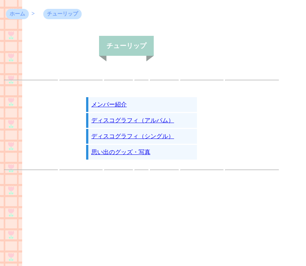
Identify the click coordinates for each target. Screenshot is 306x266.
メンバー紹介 (109, 104)
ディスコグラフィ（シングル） (132, 136)
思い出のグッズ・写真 (120, 152)
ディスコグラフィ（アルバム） (132, 120)
